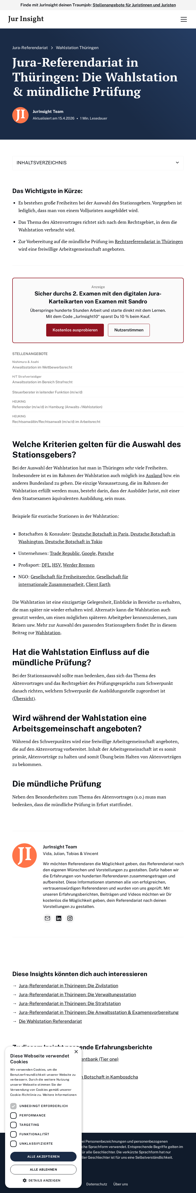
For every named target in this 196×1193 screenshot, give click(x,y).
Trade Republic (65, 553)
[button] (183, 19)
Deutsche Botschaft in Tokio (73, 541)
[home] (26, 19)
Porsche (106, 553)
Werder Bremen (79, 565)
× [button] (76, 1052)
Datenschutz (96, 1184)
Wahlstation (47, 632)
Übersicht (23, 698)
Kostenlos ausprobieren (75, 330)
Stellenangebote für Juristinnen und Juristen (134, 5)
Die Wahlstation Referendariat (50, 1021)
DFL (46, 565)
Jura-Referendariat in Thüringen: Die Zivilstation (68, 985)
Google (89, 553)
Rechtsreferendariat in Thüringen (149, 241)
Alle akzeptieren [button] (43, 1156)
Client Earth (98, 584)
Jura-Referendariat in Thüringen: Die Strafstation (70, 1003)
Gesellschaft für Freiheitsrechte (62, 576)
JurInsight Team (60, 846)
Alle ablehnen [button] (43, 1169)
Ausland (154, 475)
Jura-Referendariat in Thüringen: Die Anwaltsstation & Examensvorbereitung (99, 1012)
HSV (56, 565)
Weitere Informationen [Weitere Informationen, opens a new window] (60, 1095)
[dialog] (43, 1117)
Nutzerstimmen (128, 330)
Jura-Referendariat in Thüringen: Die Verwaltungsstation (77, 994)
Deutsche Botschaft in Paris (100, 534)
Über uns (120, 1184)
